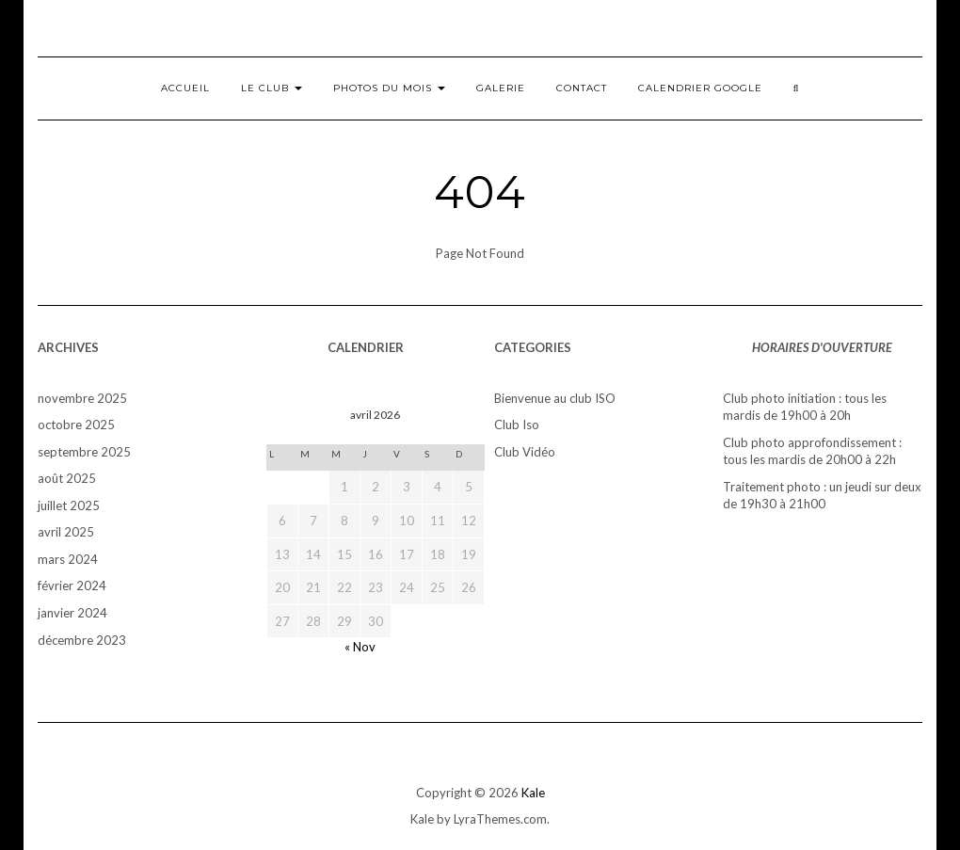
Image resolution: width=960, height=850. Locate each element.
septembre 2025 (84, 451)
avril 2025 (66, 531)
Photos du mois (389, 88)
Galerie (500, 88)
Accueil (185, 88)
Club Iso (516, 424)
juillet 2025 (69, 505)
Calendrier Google (700, 88)
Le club (271, 88)
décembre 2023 (82, 640)
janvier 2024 (72, 612)
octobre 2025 (76, 424)
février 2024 (72, 585)
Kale (533, 792)
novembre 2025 (82, 398)
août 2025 (67, 478)
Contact (581, 88)
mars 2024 (68, 559)
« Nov (360, 646)
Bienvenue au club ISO (555, 398)
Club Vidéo (524, 451)
